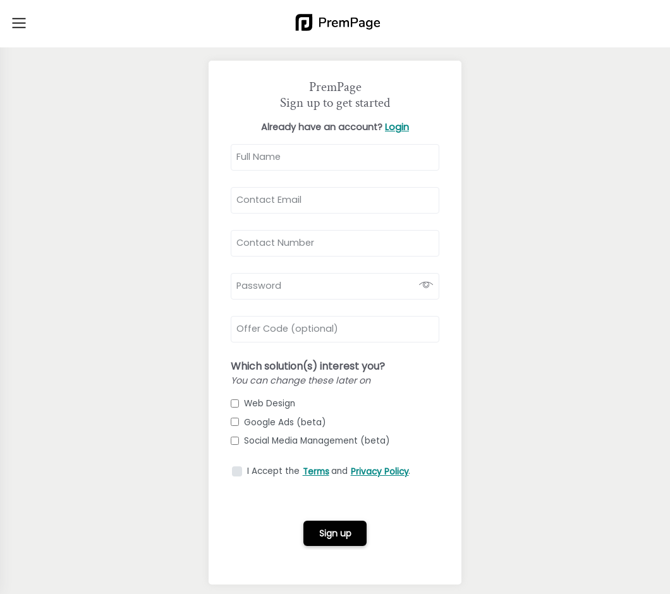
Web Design (263, 403)
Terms (316, 472)
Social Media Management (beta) (310, 441)
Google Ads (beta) (278, 422)
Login (397, 127)
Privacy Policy (380, 472)
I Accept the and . (328, 471)
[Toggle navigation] (18, 23)
